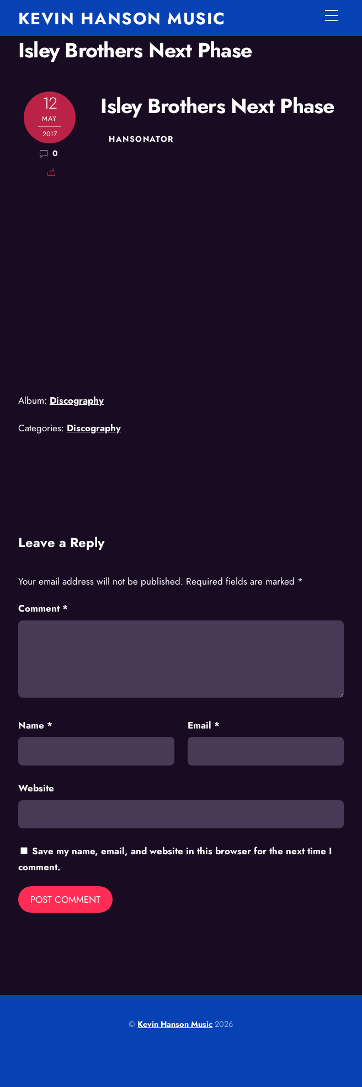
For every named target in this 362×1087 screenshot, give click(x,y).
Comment (43, 608)
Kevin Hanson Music (174, 1024)
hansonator (141, 138)
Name (35, 725)
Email (204, 725)
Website (36, 788)
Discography (77, 400)
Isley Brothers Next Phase (135, 50)
